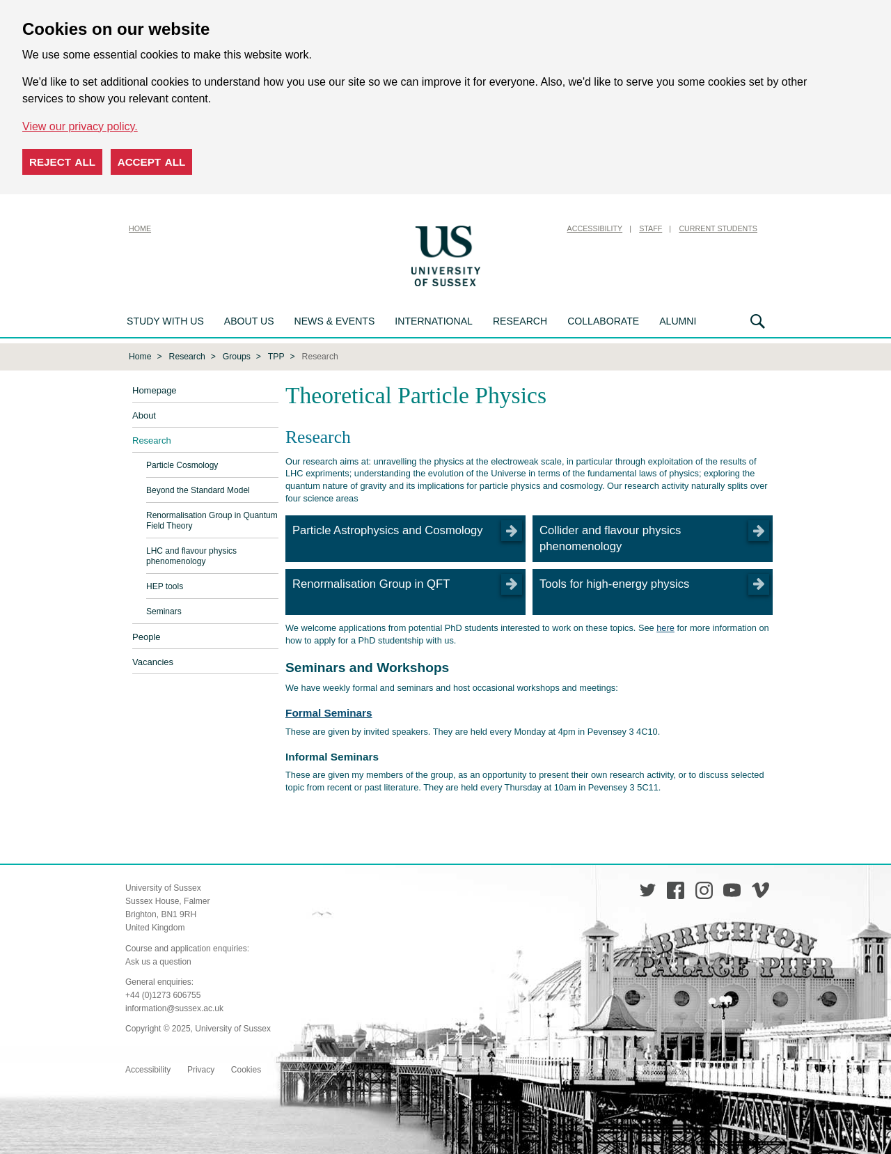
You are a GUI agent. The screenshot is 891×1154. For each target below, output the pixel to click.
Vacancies (152, 661)
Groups (237, 355)
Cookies (246, 1068)
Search (758, 321)
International (434, 321)
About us (249, 321)
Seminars (164, 611)
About (144, 415)
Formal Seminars (328, 711)
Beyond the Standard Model (198, 489)
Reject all (62, 162)
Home (140, 228)
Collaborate (603, 321)
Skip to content (518, 228)
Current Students (718, 228)
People (146, 636)
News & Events (334, 321)
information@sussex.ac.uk (174, 1007)
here (665, 626)
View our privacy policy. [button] (80, 126)
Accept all (152, 162)
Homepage (154, 389)
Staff (650, 228)
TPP (276, 355)
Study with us (165, 321)
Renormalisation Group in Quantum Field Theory (212, 520)
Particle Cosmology (182, 464)
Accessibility (595, 228)
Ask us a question (158, 960)
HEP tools (164, 586)
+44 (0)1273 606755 (162, 994)
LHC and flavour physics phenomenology (191, 555)
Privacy (200, 1068)
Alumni (677, 321)
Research (520, 321)
